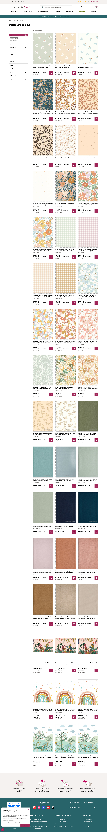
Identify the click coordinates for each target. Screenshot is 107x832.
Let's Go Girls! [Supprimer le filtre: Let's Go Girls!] (13, 38)
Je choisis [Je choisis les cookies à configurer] (15, 825)
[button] (3, 829)
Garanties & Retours (25, 1)
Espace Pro (17, 1)
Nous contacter (37, 828)
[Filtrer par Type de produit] (18, 44)
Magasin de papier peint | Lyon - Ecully (38, 826)
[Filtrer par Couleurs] (18, 58)
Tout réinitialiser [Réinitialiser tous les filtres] (13, 40)
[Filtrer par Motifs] (18, 65)
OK (94, 807)
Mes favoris (88, 824)
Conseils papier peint (63, 819)
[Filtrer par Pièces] (18, 54)
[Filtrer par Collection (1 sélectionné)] (18, 76)
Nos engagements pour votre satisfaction (37, 821)
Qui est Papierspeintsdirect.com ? (38, 819)
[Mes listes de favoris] (82, 7)
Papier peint (11, 1)
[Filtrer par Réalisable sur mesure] (18, 51)
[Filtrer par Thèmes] (18, 61)
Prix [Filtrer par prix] (18, 79)
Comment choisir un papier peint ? (63, 824)
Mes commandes (88, 821)
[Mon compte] (89, 7)
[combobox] (56, 7)
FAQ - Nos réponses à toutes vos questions (63, 826)
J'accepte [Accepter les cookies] (25, 825)
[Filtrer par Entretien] (18, 69)
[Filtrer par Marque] (18, 72)
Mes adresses (88, 826)
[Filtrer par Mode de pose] (18, 47)
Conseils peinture (63, 821)
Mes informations (88, 819)
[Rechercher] (42, 7)
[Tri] (87, 29)
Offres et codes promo (38, 824)
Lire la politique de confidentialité (9, 820)
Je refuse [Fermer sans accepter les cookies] (6, 825)
